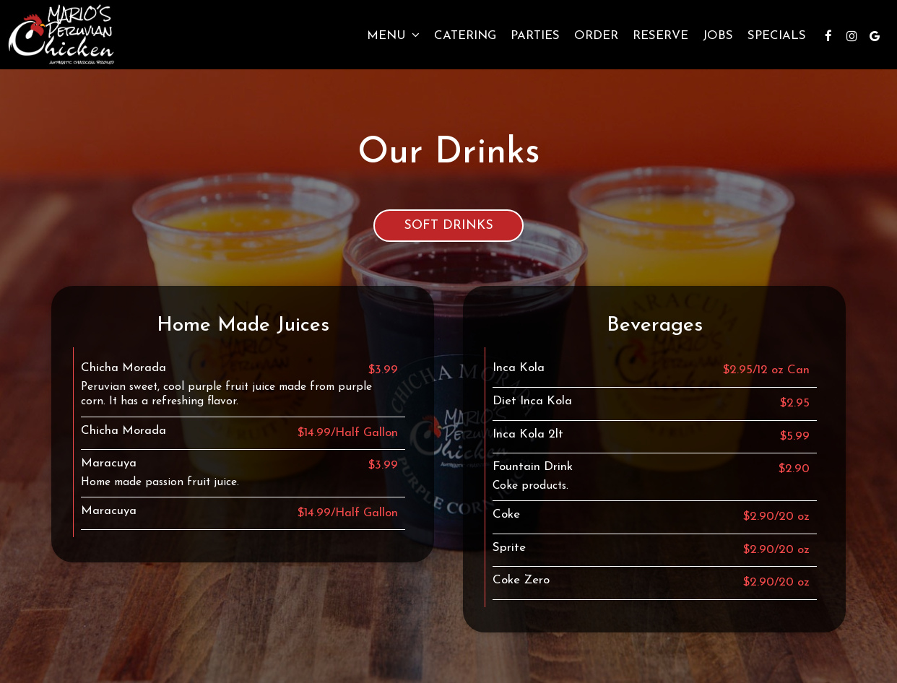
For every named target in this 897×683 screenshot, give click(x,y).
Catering (465, 36)
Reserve (660, 36)
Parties (535, 36)
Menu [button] (393, 35)
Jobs (718, 36)
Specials (777, 36)
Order (596, 36)
